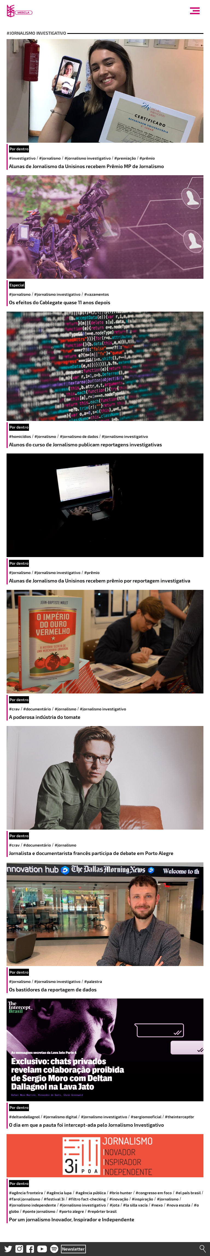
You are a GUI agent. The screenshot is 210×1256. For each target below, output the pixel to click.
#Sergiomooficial (146, 1116)
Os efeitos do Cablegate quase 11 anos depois (59, 302)
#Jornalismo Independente (32, 1205)
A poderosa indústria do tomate (44, 717)
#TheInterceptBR (179, 1116)
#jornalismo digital (60, 1116)
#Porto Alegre (71, 1211)
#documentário (37, 709)
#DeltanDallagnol (24, 1116)
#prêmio (147, 158)
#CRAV (14, 709)
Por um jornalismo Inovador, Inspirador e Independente (71, 1219)
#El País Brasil (188, 1192)
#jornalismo (50, 158)
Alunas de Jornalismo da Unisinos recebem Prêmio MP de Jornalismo (86, 166)
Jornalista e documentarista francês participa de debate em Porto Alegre (91, 853)
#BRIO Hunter (120, 1192)
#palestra (93, 981)
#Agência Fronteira (26, 1192)
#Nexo (157, 1205)
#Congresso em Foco (154, 1192)
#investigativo (22, 158)
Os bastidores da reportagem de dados (53, 989)
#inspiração (142, 1199)
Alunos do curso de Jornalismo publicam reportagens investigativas (85, 444)
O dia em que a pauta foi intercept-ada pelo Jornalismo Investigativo (86, 1125)
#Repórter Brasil (102, 1211)
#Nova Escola (178, 1205)
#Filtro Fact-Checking (87, 1199)
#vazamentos (96, 294)
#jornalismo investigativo (88, 158)
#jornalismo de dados (79, 436)
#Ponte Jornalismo (38, 1211)
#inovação (118, 1199)
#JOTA (114, 1205)
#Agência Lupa (59, 1192)
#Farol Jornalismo (24, 1199)
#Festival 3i (54, 1199)
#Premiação (125, 158)
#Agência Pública (90, 1192)
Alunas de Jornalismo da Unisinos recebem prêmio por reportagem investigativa (99, 581)
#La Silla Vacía (135, 1205)
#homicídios (20, 436)
